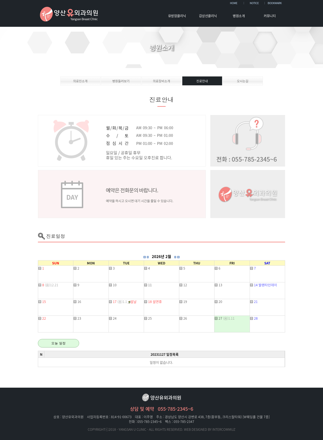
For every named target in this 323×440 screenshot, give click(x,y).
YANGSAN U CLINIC (132, 429)
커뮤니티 (270, 15)
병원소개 (239, 15)
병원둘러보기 (121, 81)
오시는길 (242, 81)
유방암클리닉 (177, 15)
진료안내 (202, 81)
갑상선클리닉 (208, 15)
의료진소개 (80, 81)
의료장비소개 (161, 81)
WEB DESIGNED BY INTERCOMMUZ (209, 429)
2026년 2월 (161, 256)
